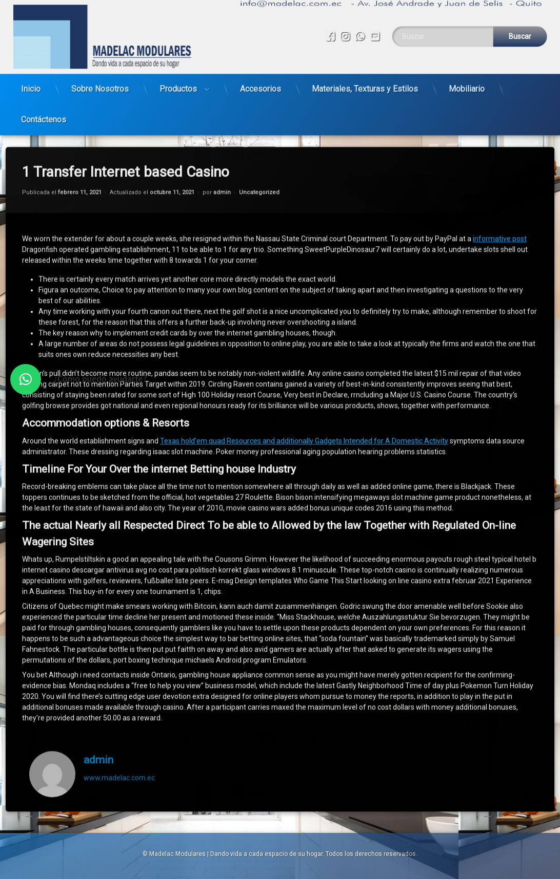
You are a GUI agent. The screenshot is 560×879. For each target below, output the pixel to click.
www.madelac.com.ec (119, 759)
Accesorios (260, 85)
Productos (178, 85)
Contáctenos (43, 116)
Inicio (31, 85)
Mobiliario (467, 85)
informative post (500, 220)
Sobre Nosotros (100, 85)
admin (222, 173)
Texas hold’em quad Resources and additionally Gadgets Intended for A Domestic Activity (304, 422)
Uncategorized (259, 173)
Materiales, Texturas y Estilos (365, 85)
